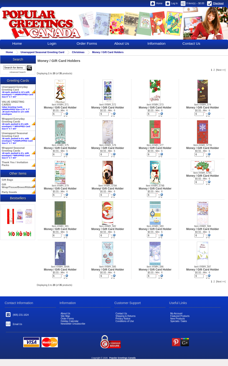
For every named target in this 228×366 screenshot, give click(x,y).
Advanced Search (18, 72)
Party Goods (9, 192)
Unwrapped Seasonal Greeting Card (42, 52)
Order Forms (87, 43)
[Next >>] (221, 70)
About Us (121, 43)
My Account (176, 313)
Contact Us (191, 43)
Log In (171, 3)
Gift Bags (7, 179)
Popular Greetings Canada (122, 358)
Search (18, 59)
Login (51, 43)
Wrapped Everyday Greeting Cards (16, 123)
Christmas (78, 52)
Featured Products (179, 316)
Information (157, 43)
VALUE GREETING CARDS (16, 107)
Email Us (14, 324)
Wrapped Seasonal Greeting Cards (16, 152)
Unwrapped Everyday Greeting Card (17, 91)
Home (156, 3)
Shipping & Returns (125, 316)
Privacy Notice (122, 318)
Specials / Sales (178, 321)
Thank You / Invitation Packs (15, 163)
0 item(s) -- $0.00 (192, 3)
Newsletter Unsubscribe (73, 323)
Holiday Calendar (70, 321)
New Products (177, 318)
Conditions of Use (124, 321)
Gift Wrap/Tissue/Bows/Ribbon (17, 186)
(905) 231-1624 (17, 314)
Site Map (65, 316)
